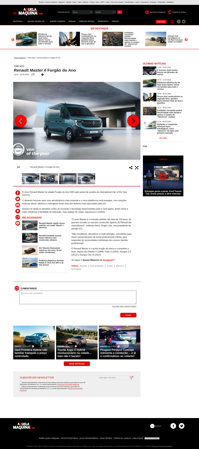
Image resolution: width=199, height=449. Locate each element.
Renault (83, 266)
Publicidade (138, 438)
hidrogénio (76, 269)
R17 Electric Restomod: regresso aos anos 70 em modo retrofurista (50, 250)
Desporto (103, 21)
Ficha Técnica (106, 438)
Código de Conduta (122, 438)
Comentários (29, 288)
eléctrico (120, 266)
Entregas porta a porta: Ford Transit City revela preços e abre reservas (163, 192)
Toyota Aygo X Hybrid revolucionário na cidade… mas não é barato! (74, 353)
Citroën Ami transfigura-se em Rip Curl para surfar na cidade (175, 39)
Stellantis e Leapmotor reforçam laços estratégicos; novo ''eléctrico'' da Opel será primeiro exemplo (168, 128)
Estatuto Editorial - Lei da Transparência (80, 438)
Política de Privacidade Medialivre (68, 384)
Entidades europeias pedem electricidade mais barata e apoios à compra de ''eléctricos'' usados (131, 39)
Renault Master (97, 266)
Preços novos (87, 21)
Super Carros (57, 21)
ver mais (163, 138)
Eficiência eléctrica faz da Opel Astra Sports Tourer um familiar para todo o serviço (45, 39)
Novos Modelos (37, 21)
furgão (110, 266)
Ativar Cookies (152, 438)
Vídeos (115, 21)
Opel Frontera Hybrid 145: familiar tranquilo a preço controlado (31, 353)
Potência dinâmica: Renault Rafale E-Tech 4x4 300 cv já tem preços (51, 262)
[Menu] (15, 13)
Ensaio (72, 21)
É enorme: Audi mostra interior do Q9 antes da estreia (167, 72)
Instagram (108, 260)
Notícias (18, 21)
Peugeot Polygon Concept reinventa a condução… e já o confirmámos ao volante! (118, 353)
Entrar (161, 22)
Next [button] (186, 39)
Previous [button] (13, 39)
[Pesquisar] (172, 22)
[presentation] (113, 386)
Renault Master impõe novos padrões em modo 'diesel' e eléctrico (52, 225)
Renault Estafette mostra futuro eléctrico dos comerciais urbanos (50, 238)
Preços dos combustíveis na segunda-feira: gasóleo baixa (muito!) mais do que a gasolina (88, 39)
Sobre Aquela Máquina (49, 438)
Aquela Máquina (20, 58)
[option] (35, 39)
